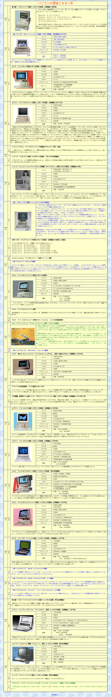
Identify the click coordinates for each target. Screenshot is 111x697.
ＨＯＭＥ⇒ (55, 694)
